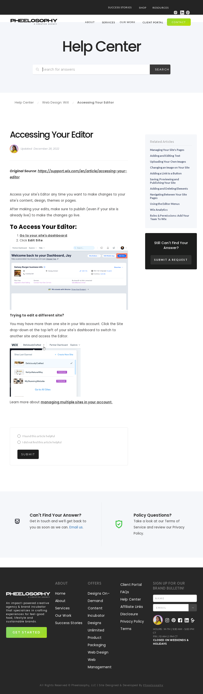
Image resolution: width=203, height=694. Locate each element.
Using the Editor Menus (165, 203)
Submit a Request (171, 259)
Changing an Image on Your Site (170, 167)
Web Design (98, 652)
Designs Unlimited (96, 626)
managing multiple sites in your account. (77, 402)
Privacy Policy (132, 621)
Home (60, 593)
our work (127, 22)
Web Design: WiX (55, 102)
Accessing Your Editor (95, 102)
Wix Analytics (159, 209)
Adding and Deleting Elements (169, 188)
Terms (126, 628)
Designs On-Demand (99, 597)
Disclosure (129, 614)
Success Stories (69, 622)
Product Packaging (97, 641)
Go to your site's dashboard (43, 235)
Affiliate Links (131, 606)
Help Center (24, 102)
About (60, 600)
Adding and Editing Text (165, 155)
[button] (143, 7)
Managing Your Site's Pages (167, 149)
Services (62, 608)
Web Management (100, 663)
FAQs (124, 591)
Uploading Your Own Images (168, 161)
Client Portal (131, 584)
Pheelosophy (153, 685)
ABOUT (90, 22)
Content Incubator (96, 612)
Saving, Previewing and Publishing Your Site (164, 181)
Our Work (63, 615)
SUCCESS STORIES (120, 7)
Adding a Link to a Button (166, 173)
